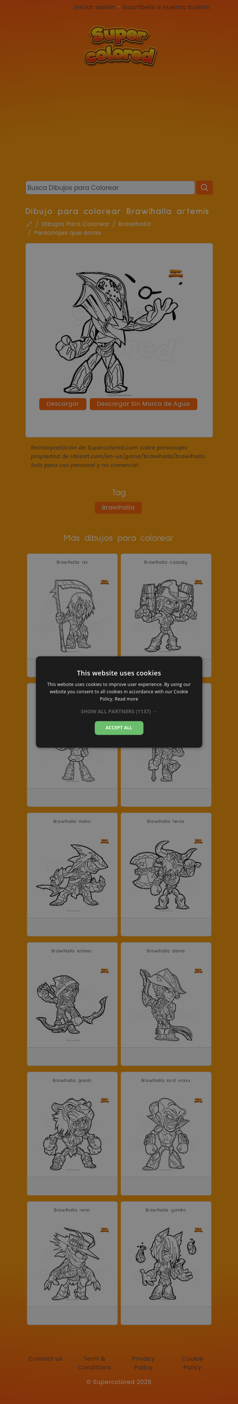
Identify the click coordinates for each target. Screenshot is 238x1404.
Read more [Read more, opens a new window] (126, 699)
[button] (119, 711)
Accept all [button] (119, 728)
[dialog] (119, 701)
